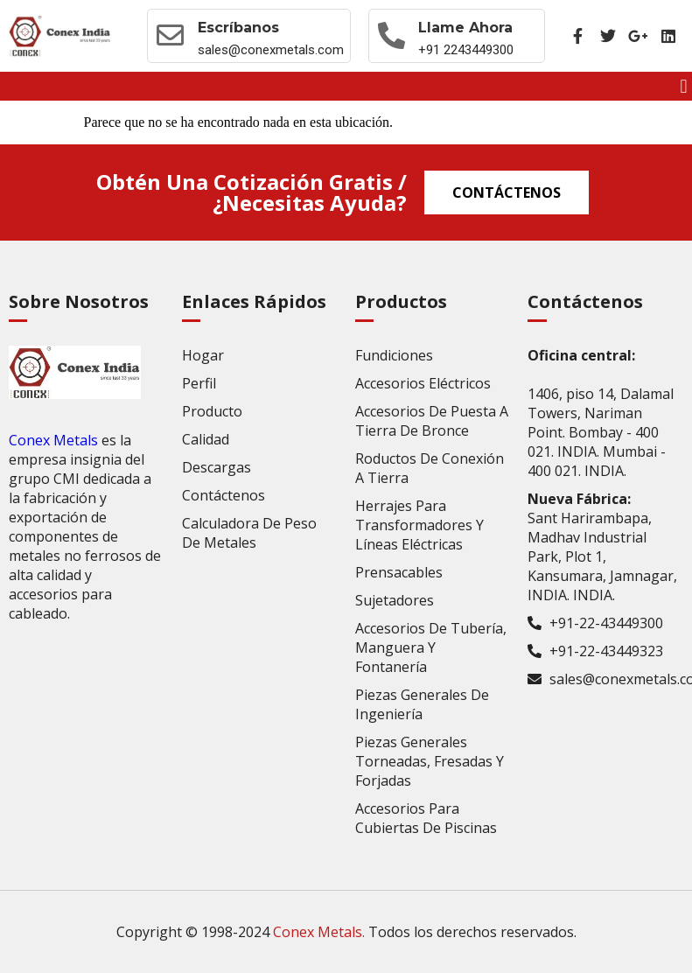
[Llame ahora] (392, 36)
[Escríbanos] (171, 36)
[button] (683, 86)
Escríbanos (238, 27)
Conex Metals (53, 440)
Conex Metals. (319, 932)
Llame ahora (466, 27)
